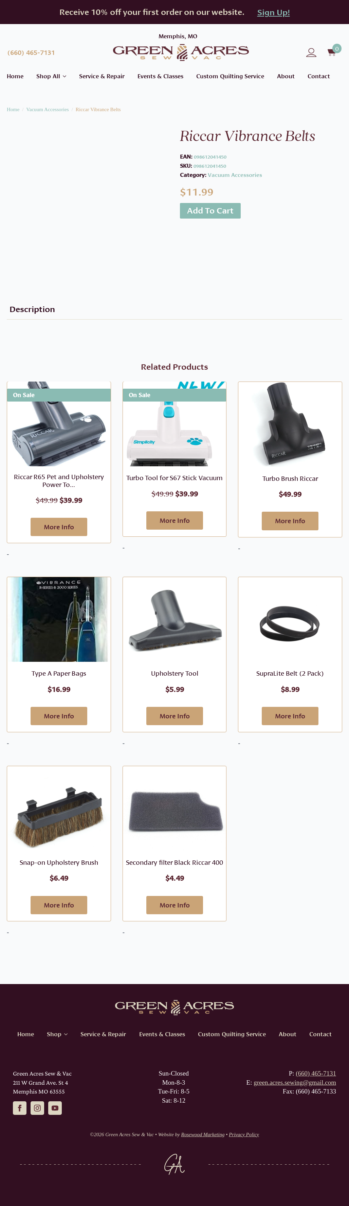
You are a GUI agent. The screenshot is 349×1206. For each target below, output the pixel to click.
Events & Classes (160, 76)
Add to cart (210, 210)
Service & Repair (102, 76)
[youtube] (55, 1108)
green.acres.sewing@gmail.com (295, 1082)
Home (15, 76)
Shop (54, 1034)
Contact (319, 76)
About (286, 76)
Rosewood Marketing (203, 1134)
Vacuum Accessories (47, 109)
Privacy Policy (244, 1134)
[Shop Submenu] (64, 1034)
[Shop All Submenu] (63, 76)
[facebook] (19, 1108)
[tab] (32, 309)
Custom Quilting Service (230, 76)
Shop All (48, 76)
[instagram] (37, 1108)
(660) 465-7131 (316, 1073)
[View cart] (332, 52)
